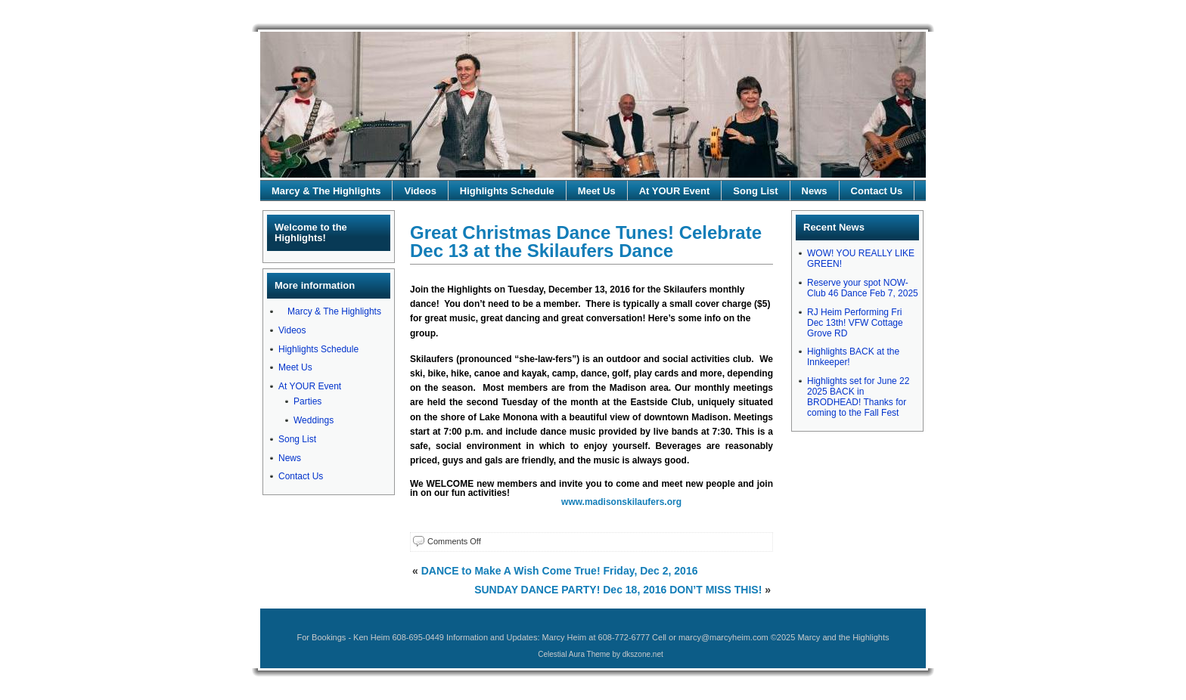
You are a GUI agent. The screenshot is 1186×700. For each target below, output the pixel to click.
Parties (307, 401)
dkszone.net (642, 654)
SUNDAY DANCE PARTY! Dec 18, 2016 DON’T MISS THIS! (618, 590)
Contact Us (877, 191)
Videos (420, 191)
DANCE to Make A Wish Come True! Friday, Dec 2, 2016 (559, 571)
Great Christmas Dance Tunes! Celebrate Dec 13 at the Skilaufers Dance (586, 241)
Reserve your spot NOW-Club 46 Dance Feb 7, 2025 (862, 288)
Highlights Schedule (507, 191)
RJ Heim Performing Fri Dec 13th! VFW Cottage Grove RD (855, 323)
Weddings (313, 420)
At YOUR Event (674, 191)
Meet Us (597, 191)
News (814, 191)
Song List (755, 191)
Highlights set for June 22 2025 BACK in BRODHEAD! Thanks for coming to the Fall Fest (858, 397)
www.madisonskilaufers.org (621, 502)
